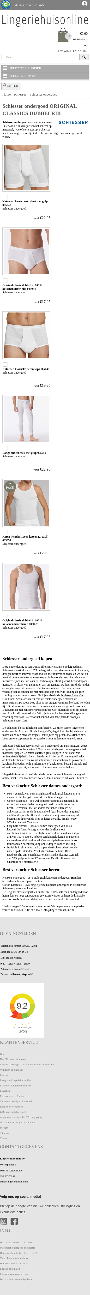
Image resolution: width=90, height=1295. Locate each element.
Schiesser (19, 94)
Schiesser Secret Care (14, 720)
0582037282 (23, 910)
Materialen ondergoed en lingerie (17, 1247)
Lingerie (4, 1074)
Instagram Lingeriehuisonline (15, 1080)
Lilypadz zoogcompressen (14, 1273)
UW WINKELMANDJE (72, 51)
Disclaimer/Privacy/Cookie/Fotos (17, 1122)
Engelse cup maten (10, 1268)
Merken (4, 1127)
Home (6, 94)
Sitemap (4, 1132)
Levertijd (5, 1090)
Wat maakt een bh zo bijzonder (16, 1242)
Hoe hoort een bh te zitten (13, 1263)
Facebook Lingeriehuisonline (15, 1085)
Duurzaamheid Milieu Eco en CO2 (18, 1252)
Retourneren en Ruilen (12, 1096)
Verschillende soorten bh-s (14, 1258)
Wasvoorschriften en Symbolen (16, 1279)
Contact (4, 1138)
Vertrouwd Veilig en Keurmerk (16, 1101)
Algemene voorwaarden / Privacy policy (21, 1117)
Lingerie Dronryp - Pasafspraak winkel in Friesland (27, 1064)
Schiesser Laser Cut (72, 695)
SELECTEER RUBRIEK (21, 68)
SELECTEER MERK (19, 76)
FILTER (9, 85)
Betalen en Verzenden (11, 1106)
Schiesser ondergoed (43, 94)
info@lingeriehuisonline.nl (58, 910)
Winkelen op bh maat (11, 1069)
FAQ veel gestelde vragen (13, 1111)
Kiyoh (22, 1031)
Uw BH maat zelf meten (13, 1059)
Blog (2, 1053)
